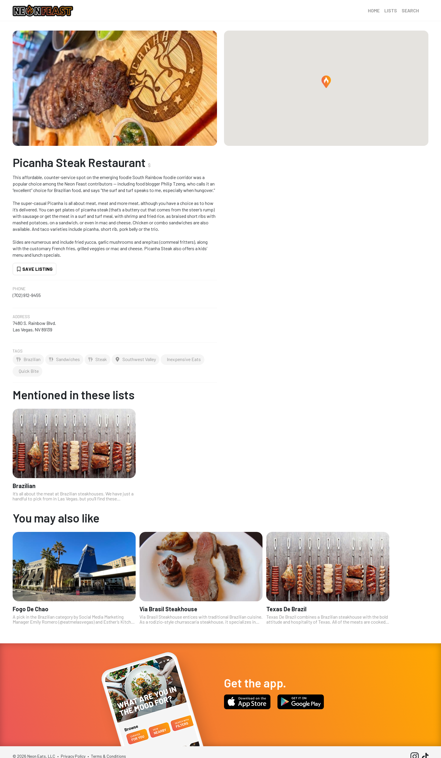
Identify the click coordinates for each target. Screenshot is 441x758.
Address (21, 317)
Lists (390, 10)
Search (410, 10)
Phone (19, 289)
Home (374, 10)
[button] (326, 81)
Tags (18, 351)
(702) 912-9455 (27, 295)
